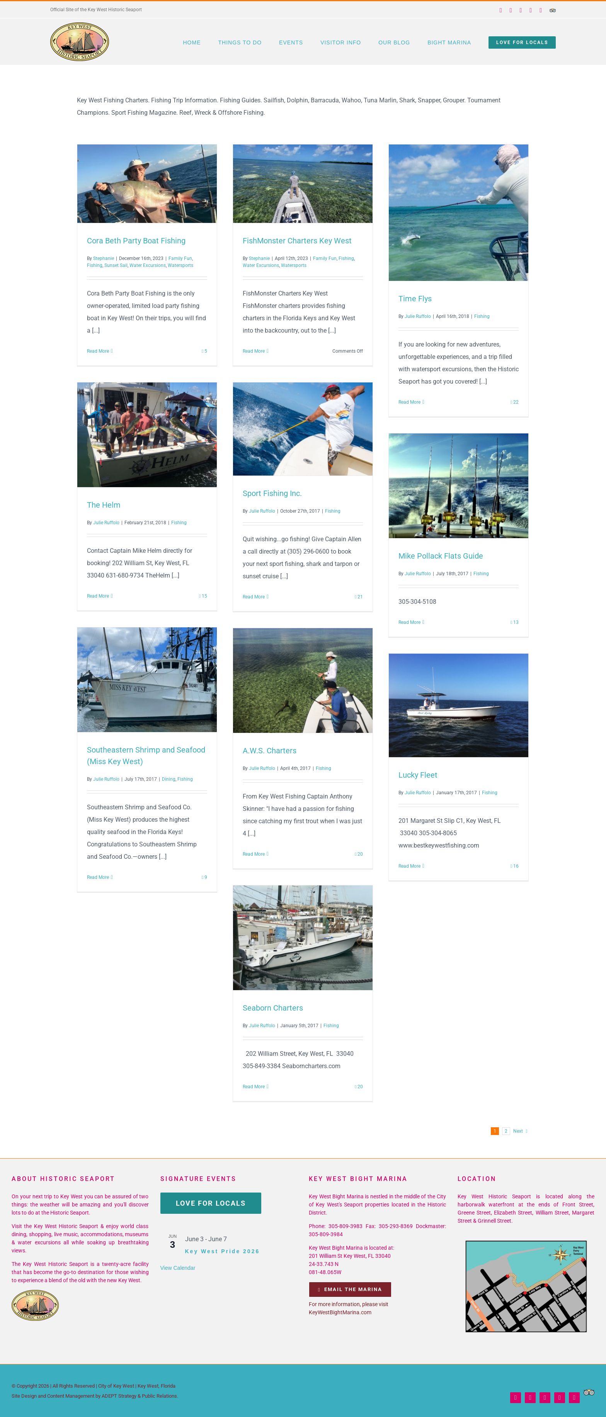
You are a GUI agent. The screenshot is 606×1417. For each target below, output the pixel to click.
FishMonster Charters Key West (297, 240)
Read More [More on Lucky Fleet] (409, 866)
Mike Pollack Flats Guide (440, 556)
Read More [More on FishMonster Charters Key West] (254, 351)
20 (359, 854)
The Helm (104, 505)
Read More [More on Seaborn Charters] (254, 1086)
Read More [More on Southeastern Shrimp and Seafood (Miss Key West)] (98, 877)
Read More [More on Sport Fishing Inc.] (254, 597)
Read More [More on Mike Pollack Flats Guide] (409, 622)
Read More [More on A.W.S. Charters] (254, 854)
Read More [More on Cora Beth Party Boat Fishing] (98, 351)
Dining (168, 779)
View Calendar (178, 1268)
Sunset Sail (116, 265)
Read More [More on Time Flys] (409, 402)
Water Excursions (147, 265)
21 (359, 597)
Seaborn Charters (273, 1008)
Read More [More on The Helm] (98, 596)
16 (515, 866)
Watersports (180, 265)
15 (203, 596)
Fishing (94, 265)
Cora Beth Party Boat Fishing (136, 240)
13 (515, 622)
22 (515, 402)
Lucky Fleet (417, 775)
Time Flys (415, 298)
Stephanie (103, 258)
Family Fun (180, 258)
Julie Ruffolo (418, 316)
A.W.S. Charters (269, 750)
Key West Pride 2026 (222, 1251)
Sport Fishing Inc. (272, 493)
